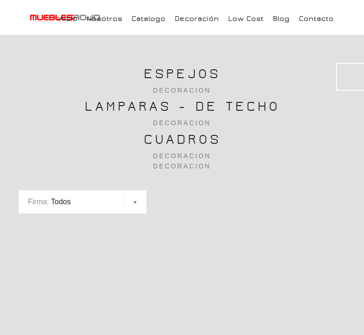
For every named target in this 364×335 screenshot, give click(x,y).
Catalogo (148, 18)
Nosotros (104, 18)
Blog (281, 18)
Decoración (197, 18)
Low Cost (246, 18)
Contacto (316, 18)
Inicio (67, 18)
